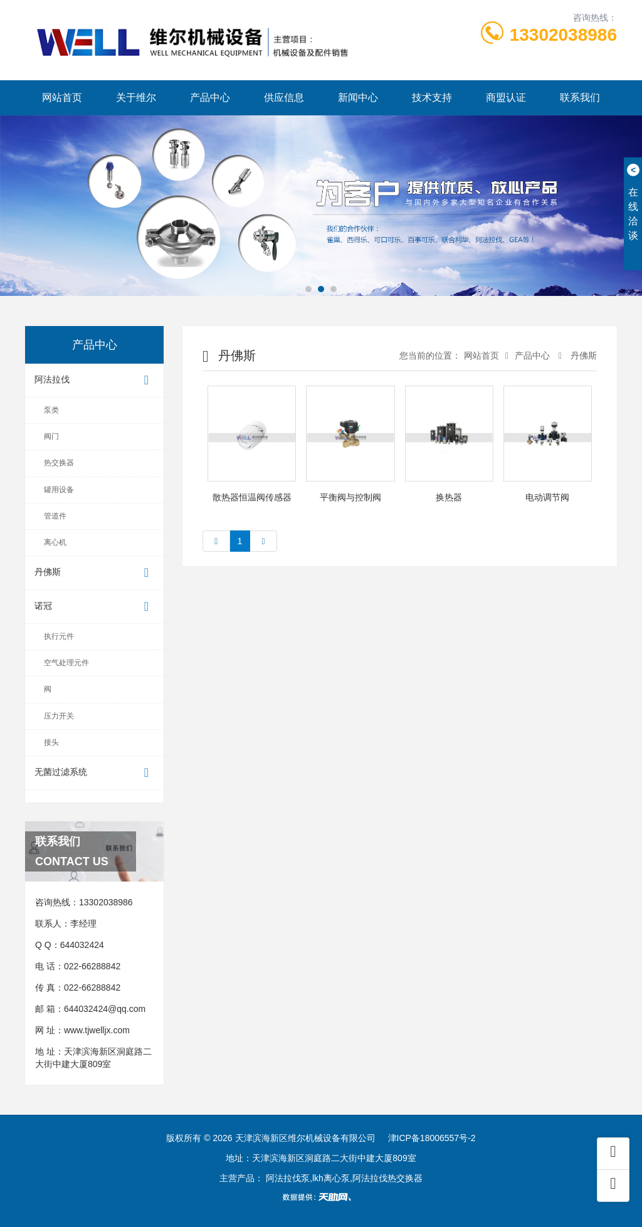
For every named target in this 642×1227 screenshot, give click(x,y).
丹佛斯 (94, 573)
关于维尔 (136, 97)
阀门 (51, 436)
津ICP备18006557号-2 (432, 1138)
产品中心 (210, 97)
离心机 (55, 542)
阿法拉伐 (94, 380)
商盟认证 (506, 97)
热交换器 (59, 462)
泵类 (51, 410)
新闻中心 (358, 97)
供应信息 (284, 97)
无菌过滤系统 (94, 773)
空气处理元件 (66, 662)
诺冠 (94, 606)
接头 (51, 742)
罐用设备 (59, 489)
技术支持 (432, 97)
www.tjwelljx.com (97, 1030)
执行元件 (59, 636)
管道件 (55, 516)
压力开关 (59, 716)
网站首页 (62, 97)
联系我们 (580, 97)
